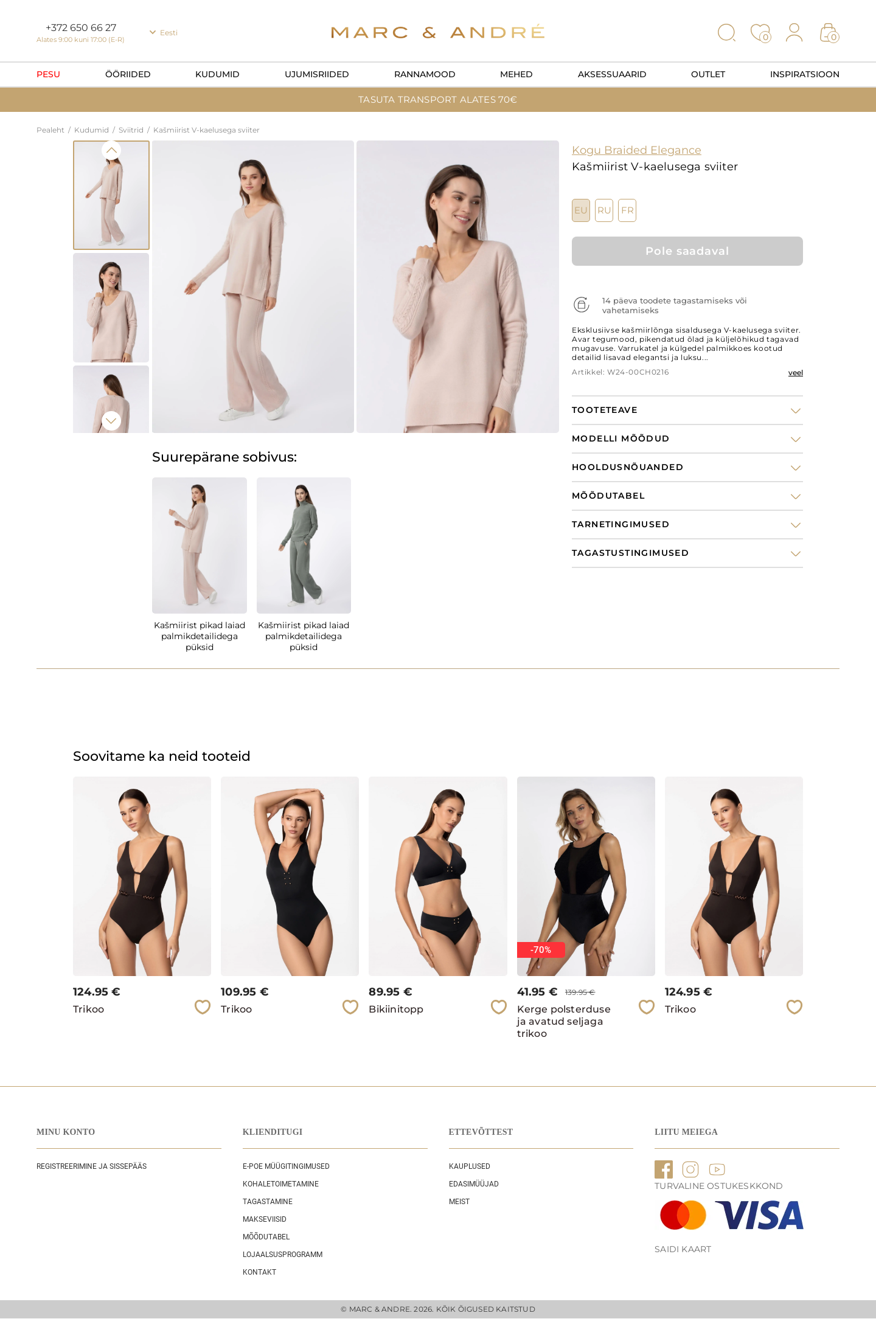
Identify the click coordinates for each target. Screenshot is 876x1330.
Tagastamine (268, 1201)
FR (627, 210)
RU (604, 210)
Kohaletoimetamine (281, 1184)
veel (795, 372)
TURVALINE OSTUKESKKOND (719, 1186)
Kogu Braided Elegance (636, 150)
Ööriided (128, 74)
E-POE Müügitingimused (286, 1166)
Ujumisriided (317, 74)
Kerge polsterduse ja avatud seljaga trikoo (564, 1021)
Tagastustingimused (630, 553)
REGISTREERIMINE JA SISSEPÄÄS (91, 1166)
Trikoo (88, 1009)
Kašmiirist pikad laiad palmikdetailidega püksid (199, 636)
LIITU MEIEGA (686, 1132)
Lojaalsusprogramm (282, 1254)
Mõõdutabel (266, 1237)
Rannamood (425, 74)
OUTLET (708, 74)
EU (581, 210)
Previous (111, 150)
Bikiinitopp (396, 1009)
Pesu (48, 74)
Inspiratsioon (804, 74)
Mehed (516, 74)
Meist (459, 1201)
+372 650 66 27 (81, 27)
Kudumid (217, 74)
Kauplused (469, 1166)
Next (111, 421)
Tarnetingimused (621, 524)
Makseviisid (265, 1219)
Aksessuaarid (612, 74)
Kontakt (259, 1272)
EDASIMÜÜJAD (474, 1184)
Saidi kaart (683, 1249)
